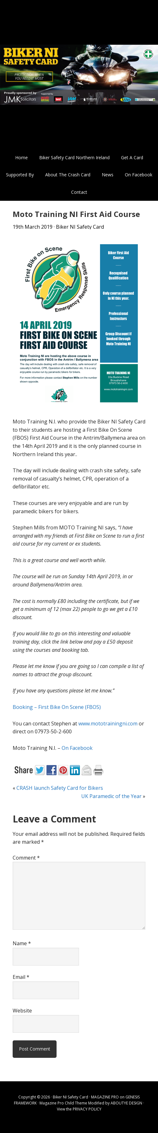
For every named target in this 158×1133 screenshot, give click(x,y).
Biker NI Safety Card (79, 74)
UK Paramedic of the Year (111, 796)
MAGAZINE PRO (105, 1097)
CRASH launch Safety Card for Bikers (59, 787)
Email (21, 976)
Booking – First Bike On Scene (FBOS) (57, 707)
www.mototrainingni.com (107, 723)
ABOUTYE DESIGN (126, 1103)
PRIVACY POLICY (87, 1109)
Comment (26, 857)
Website (22, 1010)
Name (22, 943)
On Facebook (77, 747)
